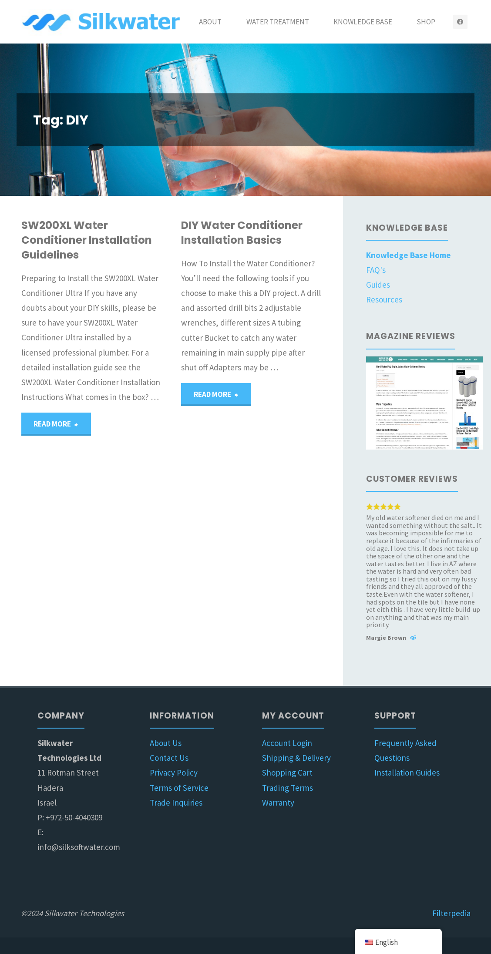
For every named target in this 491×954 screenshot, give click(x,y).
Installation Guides (407, 772)
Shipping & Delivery (296, 757)
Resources (384, 299)
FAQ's (376, 270)
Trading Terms (287, 788)
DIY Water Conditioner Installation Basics (242, 233)
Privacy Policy (174, 772)
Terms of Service (179, 788)
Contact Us (169, 757)
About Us (166, 743)
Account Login (287, 743)
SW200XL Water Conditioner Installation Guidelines (86, 240)
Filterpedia (451, 913)
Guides (378, 284)
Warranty (278, 802)
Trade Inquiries (176, 802)
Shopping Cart (287, 772)
